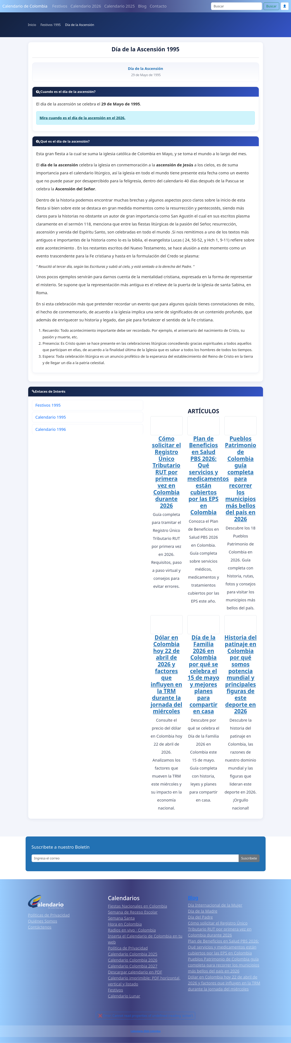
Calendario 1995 (50, 417)
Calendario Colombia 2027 (132, 966)
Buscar (271, 6)
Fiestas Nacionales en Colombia (137, 906)
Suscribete (249, 859)
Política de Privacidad (128, 948)
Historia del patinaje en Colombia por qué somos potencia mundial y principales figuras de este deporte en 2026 (240, 674)
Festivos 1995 (48, 405)
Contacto (158, 6)
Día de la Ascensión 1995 (145, 49)
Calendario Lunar (124, 996)
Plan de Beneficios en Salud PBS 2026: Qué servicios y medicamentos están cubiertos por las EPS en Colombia (208, 475)
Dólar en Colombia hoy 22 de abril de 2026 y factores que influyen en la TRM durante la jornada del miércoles (166, 675)
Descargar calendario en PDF (135, 972)
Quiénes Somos (42, 921)
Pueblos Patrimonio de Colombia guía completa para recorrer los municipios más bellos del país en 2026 (240, 479)
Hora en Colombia (125, 924)
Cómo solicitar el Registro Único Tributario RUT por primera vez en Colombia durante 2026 (166, 471)
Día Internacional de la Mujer (215, 905)
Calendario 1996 (50, 429)
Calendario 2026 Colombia (145, 1031)
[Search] (236, 6)
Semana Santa (121, 918)
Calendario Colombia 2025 (132, 954)
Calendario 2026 (86, 6)
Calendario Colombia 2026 (132, 960)
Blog (142, 6)
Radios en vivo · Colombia (132, 930)
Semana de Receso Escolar (133, 912)
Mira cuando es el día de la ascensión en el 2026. (82, 117)
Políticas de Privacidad (49, 915)
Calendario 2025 (119, 6)
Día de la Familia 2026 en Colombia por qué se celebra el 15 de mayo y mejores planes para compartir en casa (203, 674)
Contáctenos (40, 927)
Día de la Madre (202, 911)
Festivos (59, 6)
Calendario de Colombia (24, 6)
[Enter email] (135, 859)
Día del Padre (200, 917)
